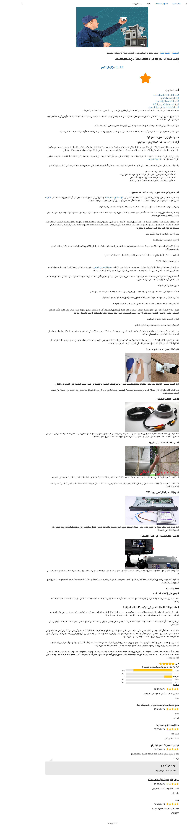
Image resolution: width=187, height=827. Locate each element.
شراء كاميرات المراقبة (96, 197)
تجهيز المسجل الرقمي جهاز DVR (147, 104)
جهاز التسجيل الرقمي (83, 267)
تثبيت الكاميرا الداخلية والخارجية (147, 95)
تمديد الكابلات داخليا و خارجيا (148, 101)
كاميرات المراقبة (143, 3)
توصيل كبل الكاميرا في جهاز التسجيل (145, 107)
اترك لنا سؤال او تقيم (93, 67)
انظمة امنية (158, 3)
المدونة (170, 3)
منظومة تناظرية (136, 159)
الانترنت (30, 197)
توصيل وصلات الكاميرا (151, 98)
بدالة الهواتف (118, 3)
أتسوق (181, 3)
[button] (3, 3)
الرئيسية (157, 53)
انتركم (130, 3)
